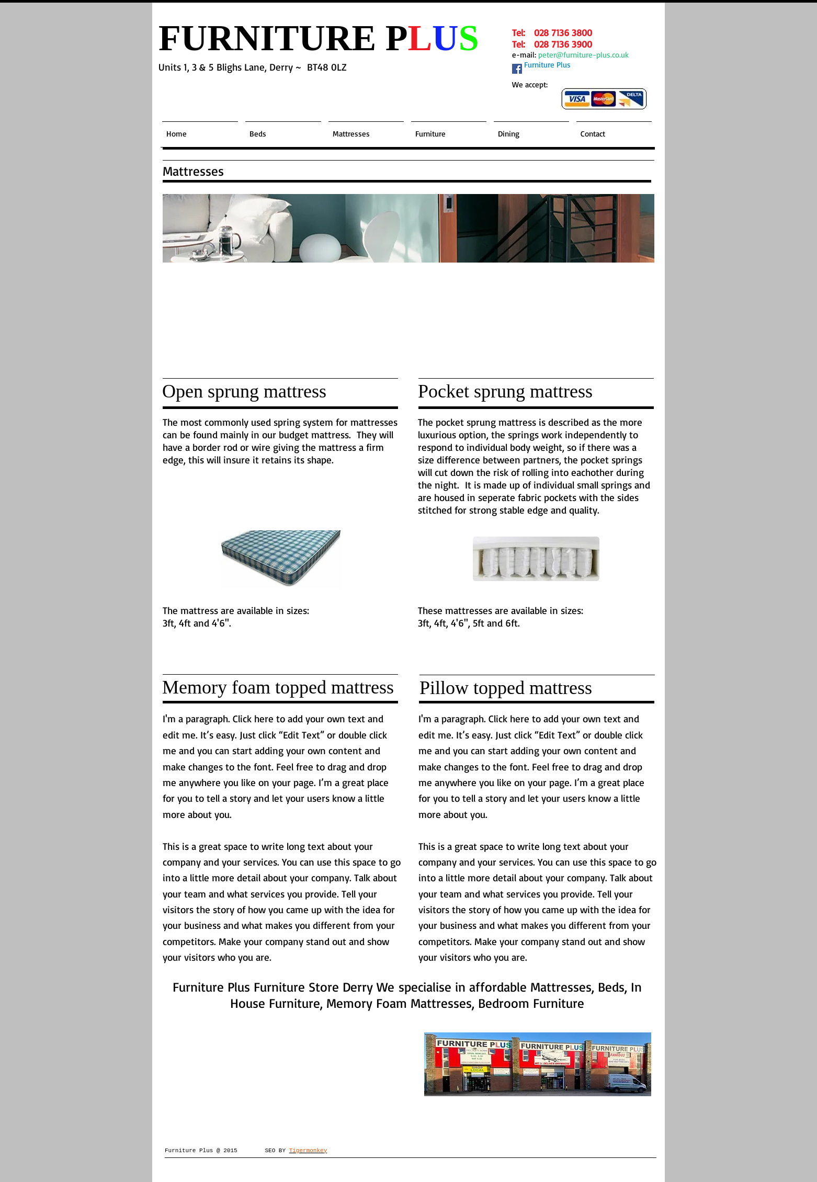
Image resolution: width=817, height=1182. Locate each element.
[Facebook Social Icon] (517, 69)
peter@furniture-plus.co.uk (583, 55)
